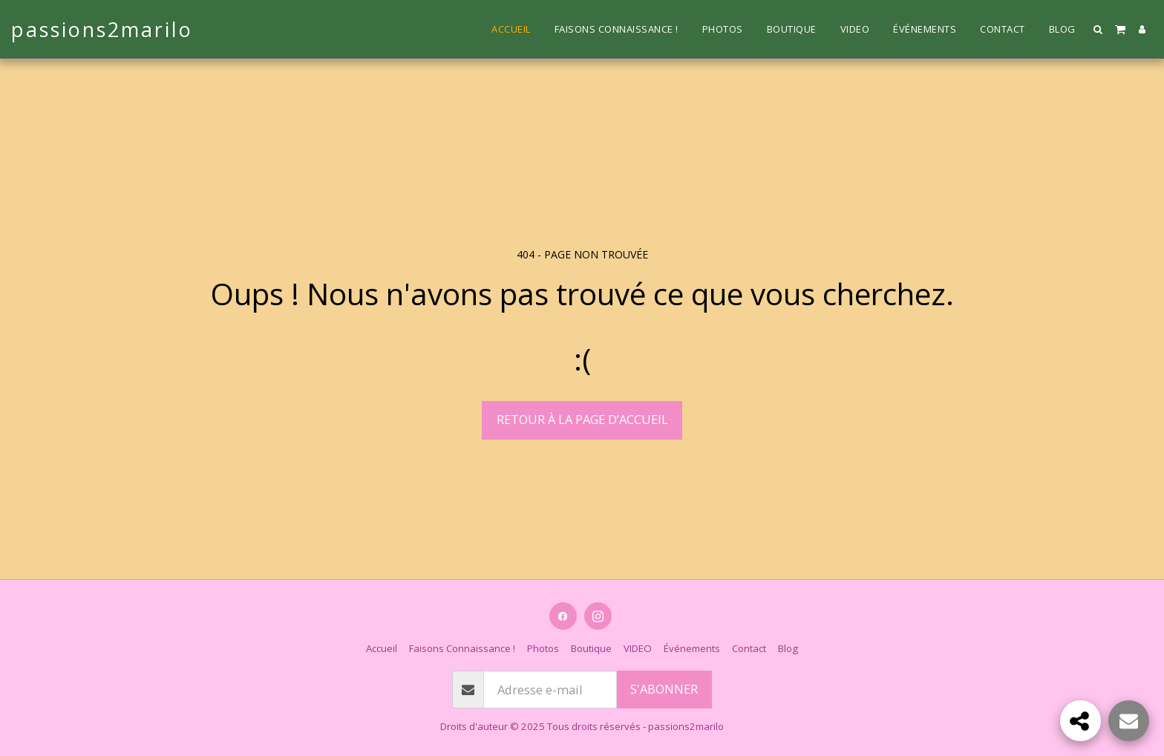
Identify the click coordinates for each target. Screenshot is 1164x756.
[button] (1098, 29)
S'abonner (664, 688)
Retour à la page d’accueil (582, 419)
